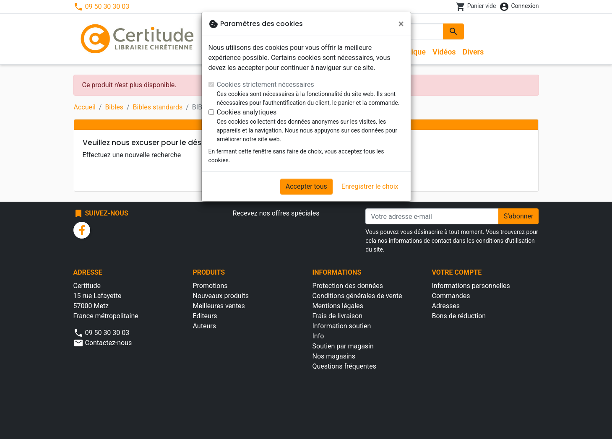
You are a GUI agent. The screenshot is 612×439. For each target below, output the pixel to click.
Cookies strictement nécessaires (265, 84)
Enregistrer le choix (369, 186)
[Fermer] (401, 24)
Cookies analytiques (247, 112)
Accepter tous (306, 186)
